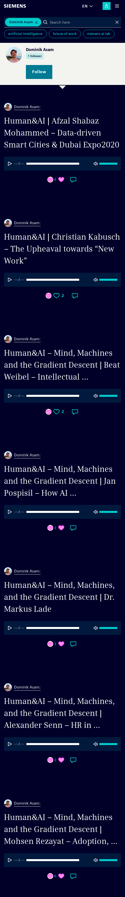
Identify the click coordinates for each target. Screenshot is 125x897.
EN (85, 6)
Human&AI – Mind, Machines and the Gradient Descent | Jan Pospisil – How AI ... (60, 481)
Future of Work (65, 34)
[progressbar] (59, 163)
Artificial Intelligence (25, 34)
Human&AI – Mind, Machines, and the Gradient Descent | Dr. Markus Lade (59, 597)
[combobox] (81, 22)
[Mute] (95, 164)
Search (45, 22)
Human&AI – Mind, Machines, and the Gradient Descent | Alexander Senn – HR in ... (59, 713)
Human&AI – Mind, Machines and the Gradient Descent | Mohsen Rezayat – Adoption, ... (61, 829)
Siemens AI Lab (98, 34)
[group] (62, 164)
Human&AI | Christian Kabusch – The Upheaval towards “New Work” (62, 249)
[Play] (10, 164)
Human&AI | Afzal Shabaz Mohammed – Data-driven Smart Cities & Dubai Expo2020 (61, 132)
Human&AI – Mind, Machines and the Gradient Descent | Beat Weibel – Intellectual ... (62, 365)
